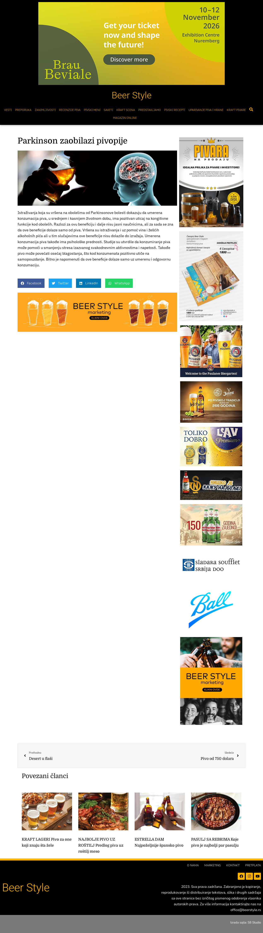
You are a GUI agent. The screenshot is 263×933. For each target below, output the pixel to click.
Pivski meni (92, 110)
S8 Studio (254, 922)
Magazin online (125, 118)
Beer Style (132, 95)
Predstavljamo (149, 110)
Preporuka (23, 110)
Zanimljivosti (45, 110)
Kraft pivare (236, 110)
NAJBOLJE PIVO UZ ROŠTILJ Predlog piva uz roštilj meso (100, 845)
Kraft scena (125, 110)
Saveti (108, 110)
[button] (251, 109)
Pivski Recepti (174, 110)
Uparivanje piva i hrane (205, 110)
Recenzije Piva (70, 110)
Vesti (8, 110)
